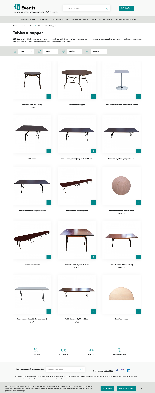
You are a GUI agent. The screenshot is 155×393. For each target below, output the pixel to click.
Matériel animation (126, 20)
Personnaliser (126, 388)
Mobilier (44, 20)
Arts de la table (27, 20)
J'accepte (107, 388)
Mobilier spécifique (102, 20)
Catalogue (126, 8)
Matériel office (80, 20)
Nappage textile (60, 20)
